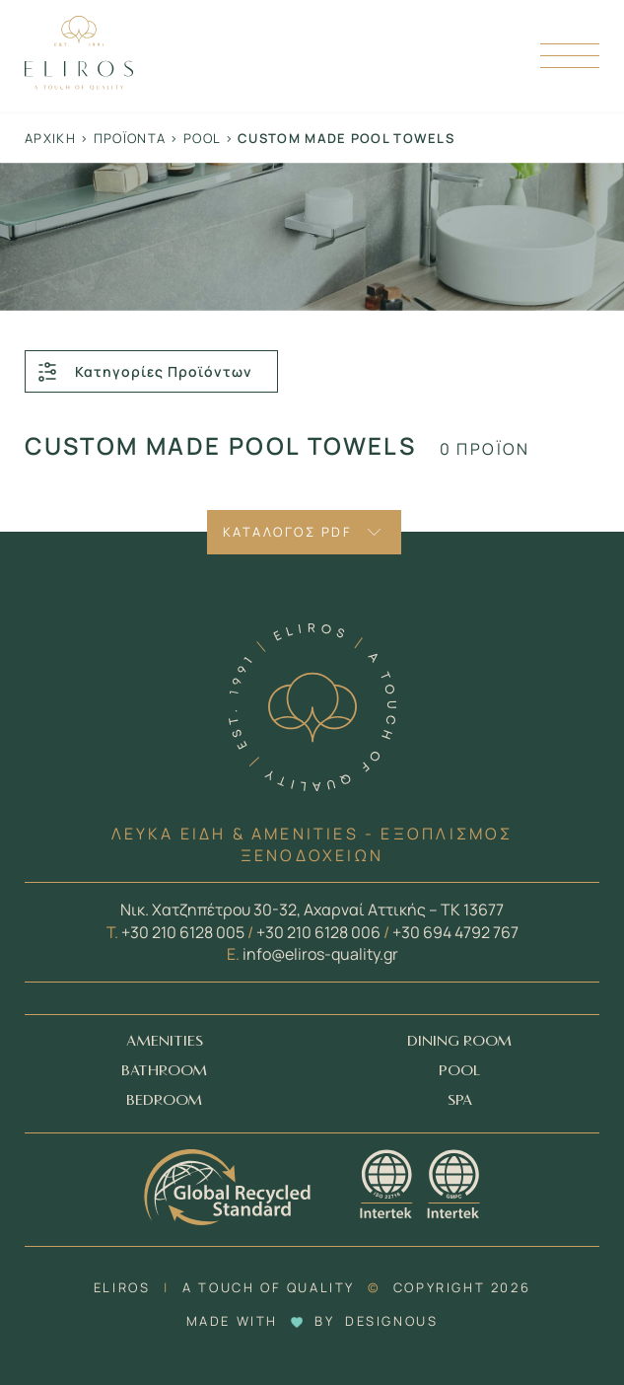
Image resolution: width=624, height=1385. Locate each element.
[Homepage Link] (79, 84)
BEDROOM (164, 1100)
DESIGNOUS (391, 1321)
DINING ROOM (459, 1041)
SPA (460, 1100)
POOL (459, 1070)
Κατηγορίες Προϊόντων (143, 372)
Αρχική (50, 138)
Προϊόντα (130, 138)
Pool (201, 138)
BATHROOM (164, 1070)
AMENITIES (164, 1041)
